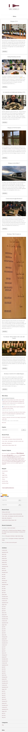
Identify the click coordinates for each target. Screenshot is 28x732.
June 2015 (3, 693)
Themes (3, 479)
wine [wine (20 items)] (17, 463)
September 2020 (5, 584)
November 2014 (5, 705)
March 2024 (4, 556)
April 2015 (4, 697)
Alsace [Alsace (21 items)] (12, 453)
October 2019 (4, 600)
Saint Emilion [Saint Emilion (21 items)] (17, 461)
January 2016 (4, 679)
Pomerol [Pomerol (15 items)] (9, 461)
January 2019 (4, 614)
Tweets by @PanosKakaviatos (8, 487)
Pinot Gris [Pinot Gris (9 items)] (5, 461)
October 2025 (4, 550)
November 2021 (5, 572)
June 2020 (3, 588)
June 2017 (3, 646)
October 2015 (4, 685)
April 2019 (4, 610)
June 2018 (3, 628)
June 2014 (3, 715)
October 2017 (4, 644)
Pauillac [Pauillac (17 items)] (13, 460)
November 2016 (5, 661)
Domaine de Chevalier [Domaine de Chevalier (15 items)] (10, 456)
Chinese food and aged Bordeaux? (14, 198)
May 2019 (3, 608)
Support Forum (4, 477)
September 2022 (5, 566)
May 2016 (3, 671)
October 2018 (4, 620)
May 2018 (3, 630)
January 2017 (4, 657)
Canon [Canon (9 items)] (18, 455)
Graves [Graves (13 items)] (8, 457)
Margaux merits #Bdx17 (14, 163)
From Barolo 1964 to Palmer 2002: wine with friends (14, 337)
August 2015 (4, 689)
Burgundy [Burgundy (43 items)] (10, 455)
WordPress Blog (5, 481)
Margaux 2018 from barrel (14, 127)
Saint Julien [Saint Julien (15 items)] (4, 463)
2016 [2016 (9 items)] (8, 453)
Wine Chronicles (14, 7)
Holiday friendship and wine (14, 57)
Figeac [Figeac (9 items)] (20, 456)
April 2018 (4, 632)
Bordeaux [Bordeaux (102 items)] (20, 453)
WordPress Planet (5, 483)
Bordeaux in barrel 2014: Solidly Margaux (14, 374)
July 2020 (3, 586)
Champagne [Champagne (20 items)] (22, 455)
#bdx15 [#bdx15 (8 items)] (3, 453)
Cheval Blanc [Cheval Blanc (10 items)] (4, 456)
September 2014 (5, 709)
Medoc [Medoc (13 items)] (19, 459)
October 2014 (4, 707)
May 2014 (3, 717)
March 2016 (4, 675)
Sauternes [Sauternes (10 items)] (8, 463)
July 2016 (3, 667)
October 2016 (4, 663)
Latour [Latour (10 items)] (6, 459)
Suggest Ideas (4, 475)
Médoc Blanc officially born (7, 443)
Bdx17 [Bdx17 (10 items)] (15, 453)
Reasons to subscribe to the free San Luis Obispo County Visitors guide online (14, 418)
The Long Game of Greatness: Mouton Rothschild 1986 (12, 439)
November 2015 (5, 683)
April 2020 (4, 592)
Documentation (5, 471)
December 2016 (5, 658)
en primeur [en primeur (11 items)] (17, 456)
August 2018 (4, 624)
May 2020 (3, 590)
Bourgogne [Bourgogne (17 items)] (4, 455)
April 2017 (4, 650)
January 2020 (4, 594)
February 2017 (4, 655)
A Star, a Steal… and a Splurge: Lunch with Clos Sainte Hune (12, 441)
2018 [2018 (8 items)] (10, 453)
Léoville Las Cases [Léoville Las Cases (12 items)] (11, 459)
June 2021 (3, 574)
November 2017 (5, 642)
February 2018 (4, 636)
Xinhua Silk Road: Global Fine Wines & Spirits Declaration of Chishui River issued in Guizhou (13, 407)
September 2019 (5, 602)
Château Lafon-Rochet (6, 437)
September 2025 (5, 552)
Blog (3, 724)
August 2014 (4, 711)
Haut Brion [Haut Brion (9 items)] (15, 457)
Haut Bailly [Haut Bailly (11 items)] (12, 457)
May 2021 (3, 576)
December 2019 (5, 596)
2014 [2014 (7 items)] (5, 453)
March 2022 (4, 570)
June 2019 (3, 606)
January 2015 (4, 703)
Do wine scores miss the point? (11, 542)
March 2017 (4, 652)
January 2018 (4, 638)
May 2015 (3, 695)
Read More (4, 51)
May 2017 (3, 648)
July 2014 (3, 713)
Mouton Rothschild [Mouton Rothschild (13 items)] (5, 460)
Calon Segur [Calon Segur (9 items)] (15, 455)
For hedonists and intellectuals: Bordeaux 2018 (14, 92)
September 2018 (5, 622)
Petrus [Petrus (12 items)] (22, 460)
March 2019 (4, 612)
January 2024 (4, 558)
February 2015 (4, 701)
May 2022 (3, 568)
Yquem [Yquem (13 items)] (20, 463)
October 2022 (4, 564)
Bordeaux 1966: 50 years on (14, 234)
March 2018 (4, 634)
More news (4, 422)
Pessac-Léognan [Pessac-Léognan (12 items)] (18, 460)
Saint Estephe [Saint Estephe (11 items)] (22, 461)
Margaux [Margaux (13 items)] (16, 459)
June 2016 (3, 669)
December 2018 (5, 616)
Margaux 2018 (14, 21)
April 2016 (4, 673)
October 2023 (4, 560)
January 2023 (4, 562)
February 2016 (4, 677)
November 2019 (5, 598)
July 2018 (3, 626)
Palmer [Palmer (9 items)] (10, 460)
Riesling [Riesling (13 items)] (12, 461)
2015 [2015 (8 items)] (6, 453)
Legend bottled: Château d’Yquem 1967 (9, 445)
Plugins (3, 473)
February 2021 (4, 580)
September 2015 (5, 687)
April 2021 (4, 578)
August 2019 (4, 604)
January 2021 (4, 582)
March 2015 (4, 699)
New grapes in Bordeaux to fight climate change (14, 536)
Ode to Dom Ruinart (11, 527)
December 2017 (5, 640)
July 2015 (3, 691)
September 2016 (5, 665)
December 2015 (5, 681)
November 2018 (5, 618)
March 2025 (4, 554)
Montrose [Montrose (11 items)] (22, 459)
